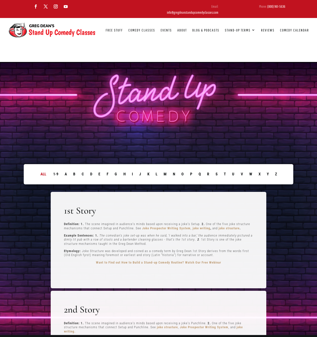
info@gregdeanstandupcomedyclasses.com (192, 12)
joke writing (201, 208)
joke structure (229, 208)
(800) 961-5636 (276, 6)
